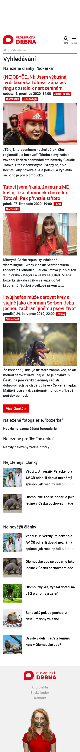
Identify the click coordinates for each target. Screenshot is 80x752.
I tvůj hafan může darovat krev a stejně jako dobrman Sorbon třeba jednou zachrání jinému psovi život (39, 302)
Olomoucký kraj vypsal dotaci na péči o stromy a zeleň (50, 590)
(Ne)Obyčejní (30, 99)
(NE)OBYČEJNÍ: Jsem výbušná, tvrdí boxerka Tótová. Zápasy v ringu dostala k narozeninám (35, 82)
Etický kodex (40, 692)
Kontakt (40, 698)
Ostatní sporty (62, 93)
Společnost (12, 319)
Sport (58, 204)
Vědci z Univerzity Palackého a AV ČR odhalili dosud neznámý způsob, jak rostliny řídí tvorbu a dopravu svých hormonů (50, 481)
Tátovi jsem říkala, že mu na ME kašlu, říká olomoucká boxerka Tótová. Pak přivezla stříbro (36, 192)
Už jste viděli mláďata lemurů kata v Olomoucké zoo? (48, 641)
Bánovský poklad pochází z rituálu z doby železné (46, 615)
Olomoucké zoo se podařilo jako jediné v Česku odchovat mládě (50, 500)
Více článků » (16, 408)
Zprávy (61, 314)
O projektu (40, 687)
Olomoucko (12, 99)
